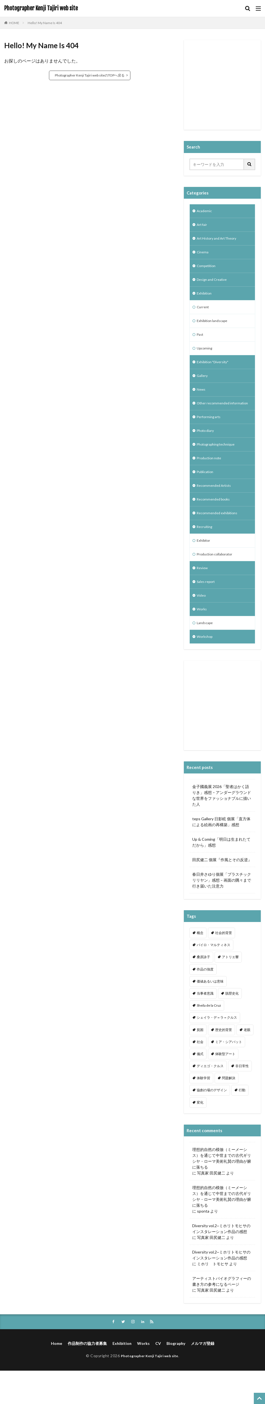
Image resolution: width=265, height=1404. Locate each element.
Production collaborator (217, 581)
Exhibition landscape (215, 328)
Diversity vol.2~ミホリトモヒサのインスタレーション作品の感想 (221, 1261)
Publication (206, 494)
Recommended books (215, 523)
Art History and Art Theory (220, 240)
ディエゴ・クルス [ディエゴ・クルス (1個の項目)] (210, 1099)
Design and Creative (214, 284)
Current (204, 313)
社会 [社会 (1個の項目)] (200, 1074)
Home (56, 1376)
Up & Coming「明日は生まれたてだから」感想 (221, 875)
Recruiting (206, 552)
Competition (208, 269)
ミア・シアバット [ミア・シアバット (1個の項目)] (228, 1074)
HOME (14, 23)
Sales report (207, 610)
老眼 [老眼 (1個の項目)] (247, 1062)
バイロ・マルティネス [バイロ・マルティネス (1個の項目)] (213, 978)
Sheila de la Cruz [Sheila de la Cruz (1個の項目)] (209, 1038)
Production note (211, 479)
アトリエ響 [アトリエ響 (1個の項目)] (230, 990)
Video (202, 625)
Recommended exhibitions (220, 538)
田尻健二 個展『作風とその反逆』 (222, 892)
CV (158, 1376)
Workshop (206, 669)
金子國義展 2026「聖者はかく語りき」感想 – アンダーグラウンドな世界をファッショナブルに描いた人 (221, 828)
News (202, 401)
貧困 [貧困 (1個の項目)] (200, 1062)
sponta (203, 1243)
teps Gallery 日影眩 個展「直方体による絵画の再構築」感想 (221, 854)
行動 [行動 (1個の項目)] (242, 1123)
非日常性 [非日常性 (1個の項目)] (242, 1099)
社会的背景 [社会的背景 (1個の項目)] (223, 965)
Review (203, 596)
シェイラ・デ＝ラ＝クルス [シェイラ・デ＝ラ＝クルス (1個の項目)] (217, 1050)
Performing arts (210, 436)
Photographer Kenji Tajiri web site (41, 8)
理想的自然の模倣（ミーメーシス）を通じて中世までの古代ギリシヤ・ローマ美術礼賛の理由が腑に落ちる (221, 1191)
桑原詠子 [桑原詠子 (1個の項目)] (203, 990)
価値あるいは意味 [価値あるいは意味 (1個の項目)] (210, 1014)
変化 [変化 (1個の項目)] (200, 1135)
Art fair (203, 226)
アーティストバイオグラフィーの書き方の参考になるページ (221, 1314)
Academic (205, 211)
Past (201, 342)
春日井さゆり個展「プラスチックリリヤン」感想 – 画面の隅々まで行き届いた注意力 (221, 913)
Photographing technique (219, 465)
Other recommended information (213, 418)
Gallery (203, 386)
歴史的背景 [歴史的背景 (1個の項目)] (223, 1062)
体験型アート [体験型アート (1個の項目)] (225, 1087)
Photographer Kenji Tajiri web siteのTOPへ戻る (90, 75)
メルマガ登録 (202, 1376)
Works (202, 640)
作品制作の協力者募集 (87, 1376)
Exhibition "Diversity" (215, 371)
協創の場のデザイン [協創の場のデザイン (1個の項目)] (212, 1123)
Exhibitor (204, 567)
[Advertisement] (227, 89)
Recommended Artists (216, 508)
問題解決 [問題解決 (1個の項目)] (228, 1111)
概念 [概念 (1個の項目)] (200, 965)
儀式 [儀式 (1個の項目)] (200, 1087)
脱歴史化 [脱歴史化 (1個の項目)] (232, 1026)
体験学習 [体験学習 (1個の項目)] (203, 1111)
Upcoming (205, 357)
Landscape (206, 654)
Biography (175, 1376)
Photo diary (207, 450)
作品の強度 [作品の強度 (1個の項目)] (205, 1002)
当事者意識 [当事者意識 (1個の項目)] (205, 1026)
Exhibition (205, 298)
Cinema (203, 255)
